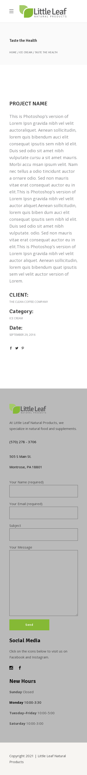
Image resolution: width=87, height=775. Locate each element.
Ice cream (25, 52)
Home (13, 52)
